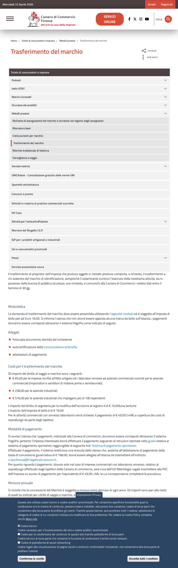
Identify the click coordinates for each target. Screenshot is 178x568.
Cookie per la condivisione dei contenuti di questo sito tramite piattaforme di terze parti (72, 534)
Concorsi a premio (22, 194)
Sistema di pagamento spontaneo (114, 445)
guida (151, 441)
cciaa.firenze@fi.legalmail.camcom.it (32, 459)
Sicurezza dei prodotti (24, 105)
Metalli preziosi (67, 40)
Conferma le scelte (31, 558)
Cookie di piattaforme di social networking (45, 543)
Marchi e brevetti (21, 97)
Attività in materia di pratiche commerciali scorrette (43, 203)
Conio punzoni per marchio (28, 136)
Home (14, 40)
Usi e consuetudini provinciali (29, 249)
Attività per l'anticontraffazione (30, 221)
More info (31, 519)
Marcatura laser (22, 128)
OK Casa (17, 213)
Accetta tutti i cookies (143, 558)
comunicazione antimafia (60, 347)
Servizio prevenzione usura (28, 267)
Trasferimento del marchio (28, 143)
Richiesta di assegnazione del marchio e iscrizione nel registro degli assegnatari (58, 121)
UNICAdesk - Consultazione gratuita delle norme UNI (43, 175)
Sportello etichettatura (25, 184)
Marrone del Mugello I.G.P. (27, 230)
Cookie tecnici (29, 526)
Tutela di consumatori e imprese (38, 40)
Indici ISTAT (18, 88)
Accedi (152, 4)
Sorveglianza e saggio (25, 158)
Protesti (16, 80)
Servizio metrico (21, 166)
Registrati (167, 4)
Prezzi (15, 258)
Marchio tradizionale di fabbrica (31, 150)
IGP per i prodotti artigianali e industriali (36, 240)
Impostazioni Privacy (89, 495)
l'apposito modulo (121, 313)
